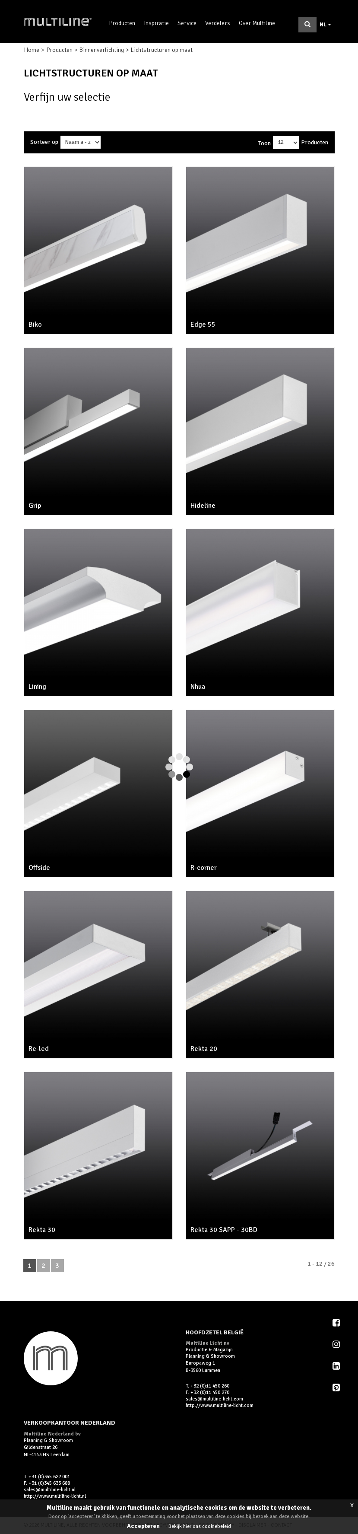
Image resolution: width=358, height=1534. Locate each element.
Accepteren (143, 1526)
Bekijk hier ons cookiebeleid (199, 1526)
